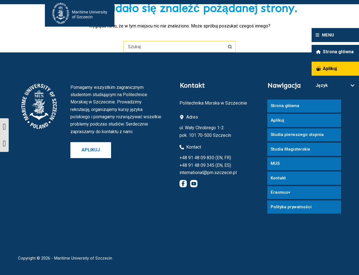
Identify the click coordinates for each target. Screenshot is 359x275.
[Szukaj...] (173, 46)
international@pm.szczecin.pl (208, 172)
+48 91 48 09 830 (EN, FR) (205, 157)
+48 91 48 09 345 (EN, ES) (205, 165)
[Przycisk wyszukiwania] (230, 46)
